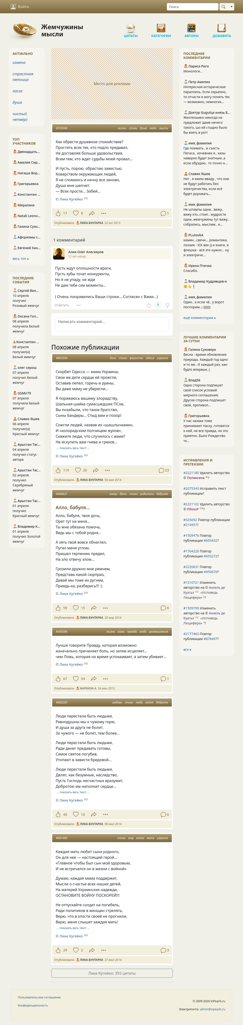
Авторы (191, 26)
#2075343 (191, 488)
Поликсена (196, 477)
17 (65, 213)
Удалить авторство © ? (206, 475)
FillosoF (193, 509)
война (149, 702)
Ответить (62, 305)
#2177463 (191, 633)
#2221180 (191, 472)
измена (19, 62)
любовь (117, 702)
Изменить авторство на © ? (204, 590)
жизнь (122, 128)
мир (131, 838)
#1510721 (191, 582)
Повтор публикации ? (206, 522)
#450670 (210, 571)
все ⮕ (187, 649)
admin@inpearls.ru (212, 1009)
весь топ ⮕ (21, 258)
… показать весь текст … (73, 448)
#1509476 (191, 535)
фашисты (136, 358)
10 (83, 814)
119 (66, 470)
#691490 (61, 838)
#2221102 (191, 504)
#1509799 (191, 608)
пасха (18, 91)
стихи (133, 128)
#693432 (210, 540)
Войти (20, 6)
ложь (121, 632)
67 (65, 678)
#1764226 (191, 551)
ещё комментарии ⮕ (199, 317)
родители (147, 494)
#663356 (61, 358)
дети (123, 494)
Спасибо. (190, 270)
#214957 (190, 524)
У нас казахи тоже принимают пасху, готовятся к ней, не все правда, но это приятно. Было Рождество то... (206, 430)
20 (85, 470)
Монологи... (193, 71)
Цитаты (130, 26)
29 (65, 950)
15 (83, 608)
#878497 (210, 638)
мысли (163, 128)
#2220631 (191, 567)
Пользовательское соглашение (39, 997)
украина (162, 358)
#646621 (61, 494)
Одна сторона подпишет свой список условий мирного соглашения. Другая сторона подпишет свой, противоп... (204, 395)
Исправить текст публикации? (204, 491)
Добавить (222, 26)
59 (65, 608)
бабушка (162, 494)
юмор (113, 494)
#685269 (61, 702)
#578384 (61, 128)
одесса (150, 358)
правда (132, 632)
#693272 (210, 556)
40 (65, 814)
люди (153, 128)
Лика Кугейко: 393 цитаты (112, 973)
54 (83, 678)
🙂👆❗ (189, 286)
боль (113, 358)
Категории (161, 26)
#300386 (61, 632)
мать (150, 838)
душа (143, 128)
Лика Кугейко (71, 199)
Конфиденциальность (33, 1005)
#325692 (190, 519)
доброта (162, 702)
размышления (158, 632)
